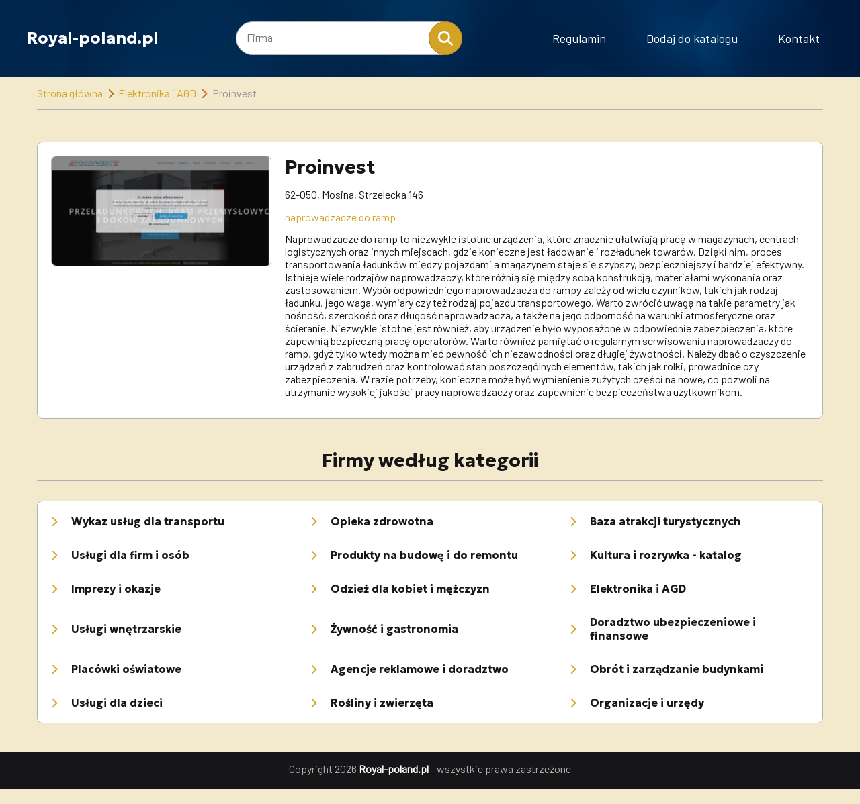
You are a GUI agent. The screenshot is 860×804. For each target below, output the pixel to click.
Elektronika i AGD (157, 93)
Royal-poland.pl (93, 38)
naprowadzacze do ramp (340, 217)
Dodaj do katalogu (692, 38)
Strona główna (70, 93)
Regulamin (579, 38)
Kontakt (799, 38)
